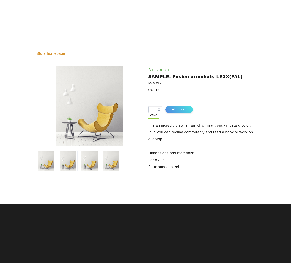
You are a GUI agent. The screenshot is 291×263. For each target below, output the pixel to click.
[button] (159, 108)
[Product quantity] (154, 109)
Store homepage (51, 53)
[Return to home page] (48, 15)
